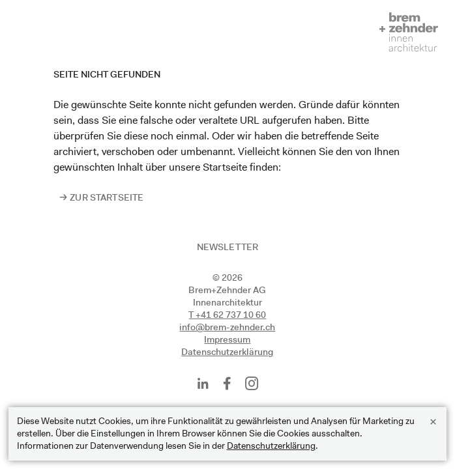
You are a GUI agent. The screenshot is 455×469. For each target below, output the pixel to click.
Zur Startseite (106, 197)
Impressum (227, 339)
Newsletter (227, 246)
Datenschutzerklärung (227, 352)
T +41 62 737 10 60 (227, 314)
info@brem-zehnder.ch (227, 327)
